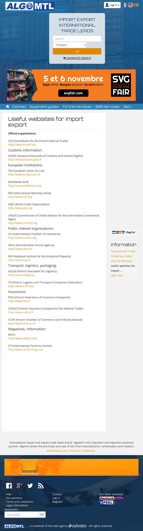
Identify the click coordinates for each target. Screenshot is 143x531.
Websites (89, 451)
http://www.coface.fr (21, 312)
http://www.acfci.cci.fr (22, 323)
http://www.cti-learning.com (25, 349)
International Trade (123, 251)
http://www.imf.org (20, 197)
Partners (75, 451)
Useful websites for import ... (123, 268)
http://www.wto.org (20, 208)
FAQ (8, 494)
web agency (60, 526)
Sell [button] (127, 107)
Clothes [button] (19, 107)
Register (58, 501)
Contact (57, 494)
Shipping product (122, 256)
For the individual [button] (78, 107)
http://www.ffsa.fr (19, 301)
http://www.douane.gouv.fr (25, 159)
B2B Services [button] (108, 107)
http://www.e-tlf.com (21, 286)
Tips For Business (122, 261)
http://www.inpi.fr (19, 260)
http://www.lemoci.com (22, 338)
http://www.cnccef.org (22, 144)
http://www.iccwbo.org (22, 237)
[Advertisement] (54, 390)
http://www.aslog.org (21, 275)
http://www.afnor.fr (20, 249)
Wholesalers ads (57, 451)
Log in (56, 498)
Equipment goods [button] (45, 107)
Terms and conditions (19, 501)
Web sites (117, 275)
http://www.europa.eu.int (24, 174)
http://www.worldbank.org (24, 185)
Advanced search (77, 58)
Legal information (17, 505)
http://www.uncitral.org (22, 223)
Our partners (14, 498)
